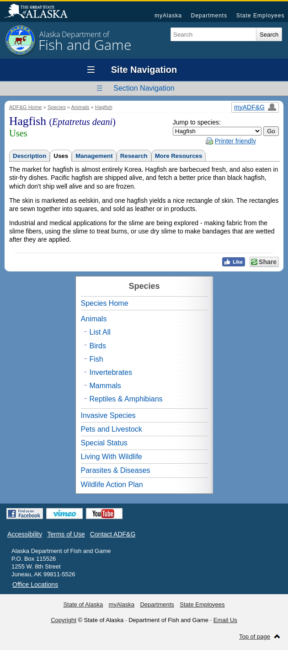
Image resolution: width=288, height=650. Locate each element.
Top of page (254, 636)
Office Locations (35, 584)
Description (29, 155)
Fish (96, 359)
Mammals (105, 386)
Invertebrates (111, 372)
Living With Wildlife (111, 456)
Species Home (104, 303)
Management (93, 155)
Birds (98, 346)
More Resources (179, 155)
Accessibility (24, 534)
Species (57, 107)
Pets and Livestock (111, 429)
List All (100, 332)
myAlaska (168, 15)
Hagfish (103, 107)
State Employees (260, 15)
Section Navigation (143, 88)
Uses (60, 155)
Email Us (225, 620)
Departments (209, 15)
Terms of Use (66, 534)
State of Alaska (41, 12)
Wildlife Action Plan (112, 484)
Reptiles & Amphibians (126, 399)
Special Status (104, 443)
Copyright (63, 620)
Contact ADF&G (113, 534)
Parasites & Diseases (115, 470)
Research (134, 155)
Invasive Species (108, 415)
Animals (80, 107)
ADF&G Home (25, 107)
